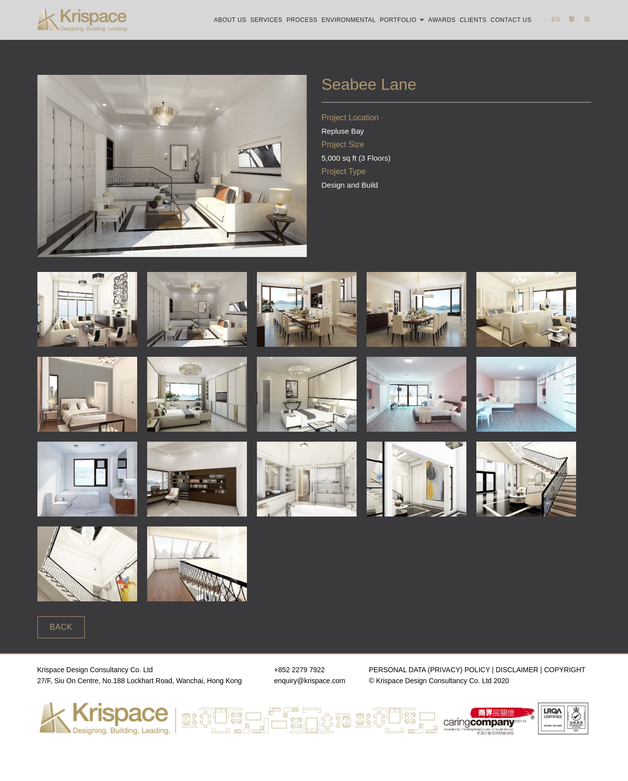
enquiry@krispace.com (310, 681)
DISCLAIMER (517, 670)
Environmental (349, 19)
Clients (472, 19)
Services (266, 19)
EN (555, 19)
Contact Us (511, 19)
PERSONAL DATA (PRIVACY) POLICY (429, 670)
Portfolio (398, 19)
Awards (442, 19)
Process (301, 19)
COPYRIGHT (565, 670)
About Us (230, 19)
